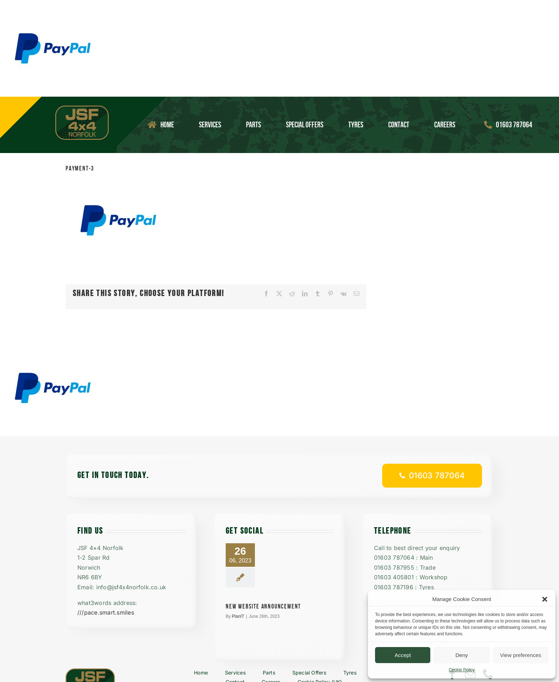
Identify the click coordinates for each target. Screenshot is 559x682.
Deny (461, 655)
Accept (403, 655)
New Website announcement (263, 606)
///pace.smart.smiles (105, 612)
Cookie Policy (462, 669)
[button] (544, 599)
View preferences (521, 655)
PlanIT (238, 616)
